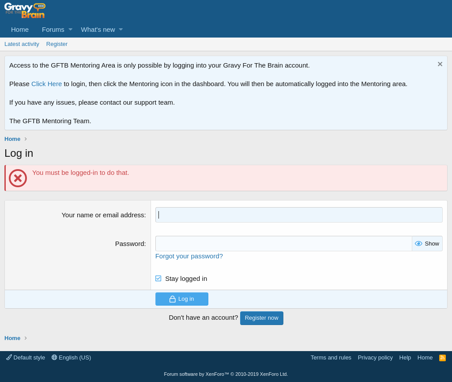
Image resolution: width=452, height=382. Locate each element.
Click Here (46, 83)
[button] (70, 29)
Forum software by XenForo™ (226, 374)
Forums (53, 29)
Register (57, 44)
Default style (25, 357)
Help (405, 357)
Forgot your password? (189, 256)
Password (129, 243)
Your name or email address (102, 215)
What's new (98, 29)
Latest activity (21, 44)
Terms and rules (331, 357)
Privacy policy (375, 357)
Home (20, 29)
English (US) (71, 357)
